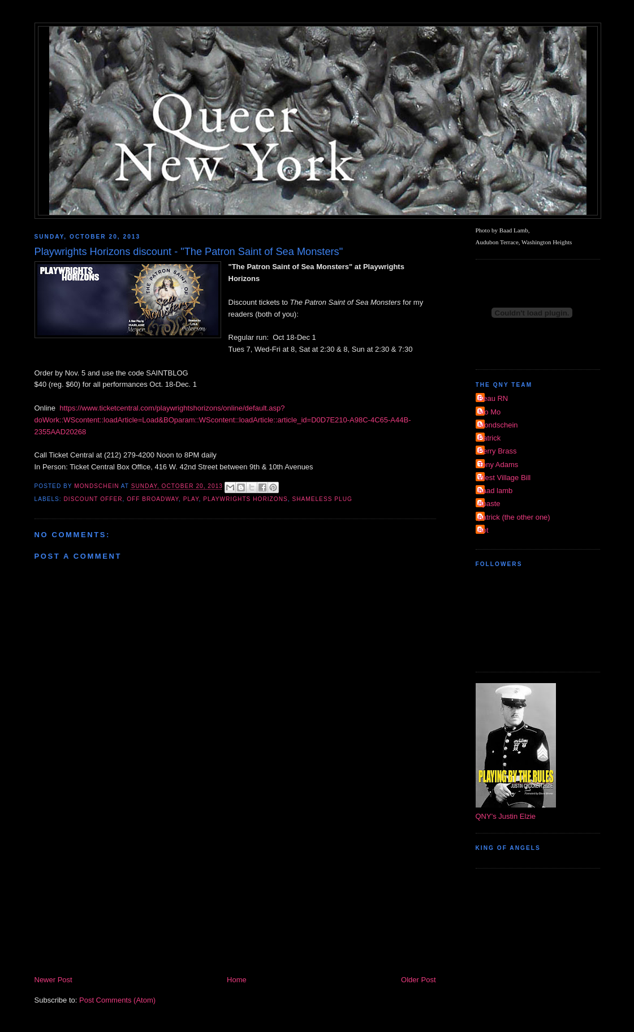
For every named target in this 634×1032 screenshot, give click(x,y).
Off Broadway (153, 499)
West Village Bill (504, 477)
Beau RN (493, 398)
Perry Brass (497, 451)
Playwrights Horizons (245, 499)
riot (483, 530)
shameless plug (322, 499)
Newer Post (53, 979)
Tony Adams (498, 464)
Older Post (418, 979)
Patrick (489, 438)
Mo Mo (489, 412)
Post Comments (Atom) (117, 1000)
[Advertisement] (235, 889)
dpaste (489, 503)
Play (191, 499)
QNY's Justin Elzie (506, 816)
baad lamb (495, 490)
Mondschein (498, 425)
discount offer (93, 499)
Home (237, 979)
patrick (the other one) (514, 517)
